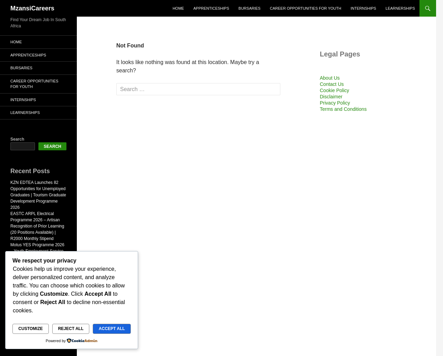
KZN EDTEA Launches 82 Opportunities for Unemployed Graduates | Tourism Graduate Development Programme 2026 (38, 195)
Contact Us (332, 84)
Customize (30, 328)
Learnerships (400, 8)
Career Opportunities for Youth (305, 8)
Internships (363, 8)
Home (178, 8)
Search (17, 139)
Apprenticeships (211, 8)
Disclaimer (331, 96)
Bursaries (249, 8)
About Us (330, 78)
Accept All (112, 328)
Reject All (71, 328)
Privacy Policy (335, 103)
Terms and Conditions (343, 109)
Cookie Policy (334, 90)
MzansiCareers (32, 8)
